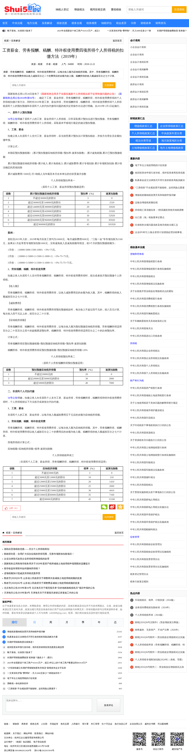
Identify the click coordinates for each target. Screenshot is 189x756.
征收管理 (134, 537)
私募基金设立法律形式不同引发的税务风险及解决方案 (32, 637)
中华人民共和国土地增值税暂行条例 (148, 447)
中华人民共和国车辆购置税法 (145, 313)
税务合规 (77, 23)
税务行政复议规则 (139, 581)
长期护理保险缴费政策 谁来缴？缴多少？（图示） (30, 657)
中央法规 (17, 23)
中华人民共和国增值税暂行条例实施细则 (150, 269)
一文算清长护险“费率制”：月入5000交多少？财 (129, 30)
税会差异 (121, 23)
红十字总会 (107, 724)
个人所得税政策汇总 (143, 133)
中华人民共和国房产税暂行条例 (146, 388)
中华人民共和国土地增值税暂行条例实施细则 (152, 455)
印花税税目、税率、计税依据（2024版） (155, 600)
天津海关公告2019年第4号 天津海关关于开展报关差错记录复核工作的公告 (41, 593)
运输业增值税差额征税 (146, 202)
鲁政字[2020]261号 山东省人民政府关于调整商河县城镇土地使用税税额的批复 (43, 578)
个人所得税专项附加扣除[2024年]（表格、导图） (159, 659)
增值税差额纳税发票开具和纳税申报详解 (26, 631)
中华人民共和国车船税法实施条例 (147, 470)
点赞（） (14, 508)
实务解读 (47, 23)
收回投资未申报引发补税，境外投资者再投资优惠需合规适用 (35, 647)
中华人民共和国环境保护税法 (145, 514)
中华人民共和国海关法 (141, 328)
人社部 (44, 724)
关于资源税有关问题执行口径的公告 (148, 440)
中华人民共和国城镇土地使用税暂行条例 (150, 395)
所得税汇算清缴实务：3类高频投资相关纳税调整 (159, 210)
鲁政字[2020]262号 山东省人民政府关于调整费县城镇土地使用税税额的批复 (42, 583)
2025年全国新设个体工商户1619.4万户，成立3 (78, 30)
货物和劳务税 (137, 254)
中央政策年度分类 (171, 133)
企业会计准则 (137, 54)
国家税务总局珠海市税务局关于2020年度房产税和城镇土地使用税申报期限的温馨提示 (47, 563)
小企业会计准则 (138, 47)
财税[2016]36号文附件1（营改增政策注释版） (158, 622)
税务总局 (34, 724)
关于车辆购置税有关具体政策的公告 (148, 321)
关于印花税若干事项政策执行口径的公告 (150, 425)
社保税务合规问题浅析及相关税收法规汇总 (156, 225)
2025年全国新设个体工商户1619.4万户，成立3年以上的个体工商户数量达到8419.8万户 (47, 662)
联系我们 (38, 733)
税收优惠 (62, 23)
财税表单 (146, 23)
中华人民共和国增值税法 (142, 276)
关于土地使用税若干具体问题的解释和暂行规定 (154, 403)
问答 (133, 23)
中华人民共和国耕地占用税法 (145, 499)
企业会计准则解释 (139, 69)
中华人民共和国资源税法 (142, 432)
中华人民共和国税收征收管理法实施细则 (150, 552)
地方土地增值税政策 (171, 147)
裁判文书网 (150, 724)
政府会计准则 (137, 84)
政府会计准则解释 (139, 99)
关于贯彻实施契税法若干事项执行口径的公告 (152, 492)
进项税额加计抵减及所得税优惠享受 (22, 573)
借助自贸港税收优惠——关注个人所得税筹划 (26, 549)
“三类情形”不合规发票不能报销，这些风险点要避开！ (32, 688)
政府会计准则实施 (139, 107)
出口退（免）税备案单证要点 (149, 217)
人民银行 (75, 724)
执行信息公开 (121, 724)
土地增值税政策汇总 (143, 147)
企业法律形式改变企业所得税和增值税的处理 (26, 559)
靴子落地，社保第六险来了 (19, 30)
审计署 (85, 724)
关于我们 (17, 733)
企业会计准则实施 (139, 77)
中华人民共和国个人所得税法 (145, 365)
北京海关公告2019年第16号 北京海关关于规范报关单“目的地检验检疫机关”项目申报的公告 (49, 588)
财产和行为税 (137, 380)
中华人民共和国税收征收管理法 (146, 544)
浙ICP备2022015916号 (44, 750)
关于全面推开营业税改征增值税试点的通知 (151, 291)
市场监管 (54, 724)
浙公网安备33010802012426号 (17, 750)
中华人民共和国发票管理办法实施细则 (149, 567)
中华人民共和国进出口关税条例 (146, 336)
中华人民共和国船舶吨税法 (143, 529)
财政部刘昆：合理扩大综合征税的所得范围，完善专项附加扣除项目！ (39, 554)
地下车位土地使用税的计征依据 (22, 678)
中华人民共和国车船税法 (142, 462)
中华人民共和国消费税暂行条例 (146, 298)
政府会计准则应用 (139, 92)
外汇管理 (95, 724)
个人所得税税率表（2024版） (149, 615)
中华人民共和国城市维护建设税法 (147, 410)
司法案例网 (163, 724)
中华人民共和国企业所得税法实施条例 (149, 358)
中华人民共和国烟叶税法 (142, 477)
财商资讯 (161, 23)
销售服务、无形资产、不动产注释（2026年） (157, 630)
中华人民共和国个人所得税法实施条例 (149, 373)
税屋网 (7, 733)
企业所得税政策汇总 (171, 126)
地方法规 (32, 23)
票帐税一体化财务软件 (17, 683)
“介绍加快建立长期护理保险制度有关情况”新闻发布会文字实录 (36, 668)
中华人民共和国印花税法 (142, 418)
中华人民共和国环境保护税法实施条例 (149, 522)
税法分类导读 (143, 140)
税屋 (6, 40)
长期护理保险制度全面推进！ (21, 642)
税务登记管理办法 (139, 574)
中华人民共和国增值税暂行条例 (146, 261)
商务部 (24, 724)
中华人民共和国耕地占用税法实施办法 (149, 507)
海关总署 (65, 724)
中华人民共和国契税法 (141, 485)
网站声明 (28, 733)
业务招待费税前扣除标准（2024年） (153, 607)
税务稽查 (91, 23)
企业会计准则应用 (139, 62)
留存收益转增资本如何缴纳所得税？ (22, 568)
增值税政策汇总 (143, 126)
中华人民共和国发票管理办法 (145, 559)
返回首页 (117, 40)
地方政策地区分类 (171, 140)
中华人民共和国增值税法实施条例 (147, 284)
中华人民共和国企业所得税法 (145, 351)
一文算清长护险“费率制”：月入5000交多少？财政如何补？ (34, 673)
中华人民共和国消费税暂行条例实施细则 (150, 306)
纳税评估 (106, 23)
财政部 (16, 724)
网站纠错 (49, 733)
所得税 (133, 343)
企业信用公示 (136, 724)
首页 (5, 23)
